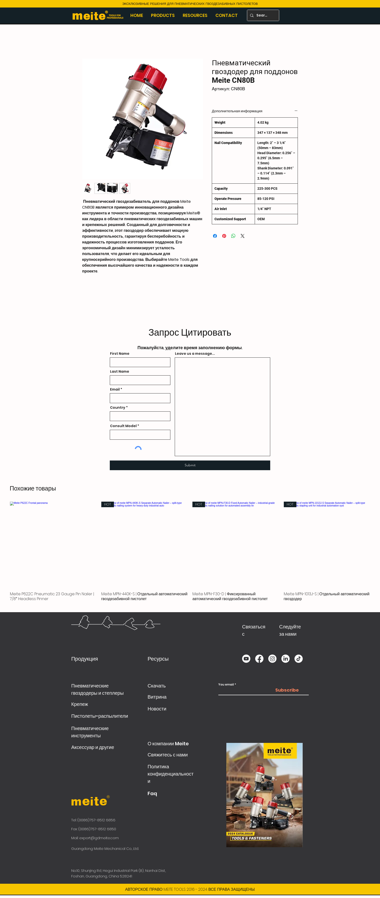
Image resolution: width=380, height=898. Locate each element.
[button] (163, 15)
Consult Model (123, 426)
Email (115, 389)
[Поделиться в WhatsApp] (233, 236)
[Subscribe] (287, 690)
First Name (119, 353)
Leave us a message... (195, 353)
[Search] (262, 15)
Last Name (119, 371)
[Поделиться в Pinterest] (224, 236)
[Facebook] (259, 659)
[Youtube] (246, 659)
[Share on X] (242, 236)
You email (226, 684)
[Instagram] (272, 659)
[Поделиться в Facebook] (215, 236)
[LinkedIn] (285, 659)
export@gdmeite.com (99, 837)
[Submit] (190, 465)
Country (117, 407)
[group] (190, 554)
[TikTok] (298, 659)
